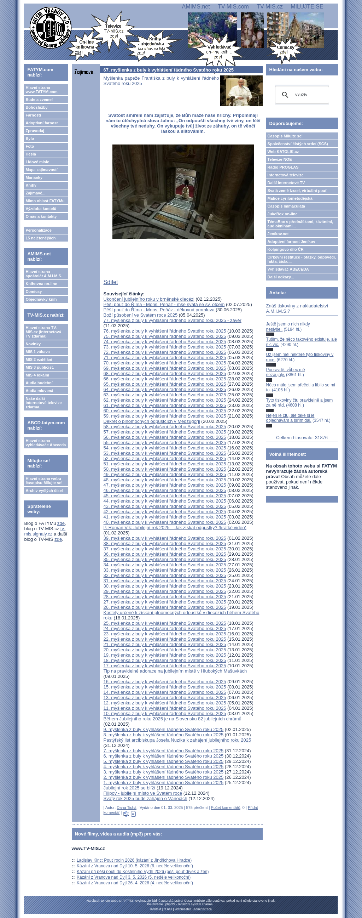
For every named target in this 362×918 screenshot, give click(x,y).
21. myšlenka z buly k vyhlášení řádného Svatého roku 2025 (165, 644)
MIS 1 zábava (37, 352)
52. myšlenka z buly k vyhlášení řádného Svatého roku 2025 (165, 458)
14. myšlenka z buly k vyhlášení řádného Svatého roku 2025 (165, 692)
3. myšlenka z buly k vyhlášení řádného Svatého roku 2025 (164, 772)
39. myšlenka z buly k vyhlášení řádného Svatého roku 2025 (165, 538)
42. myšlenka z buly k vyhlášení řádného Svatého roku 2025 (165, 511)
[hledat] (301, 95)
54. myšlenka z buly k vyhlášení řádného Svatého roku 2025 (165, 447)
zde (61, 523)
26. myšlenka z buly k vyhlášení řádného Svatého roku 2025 (165, 607)
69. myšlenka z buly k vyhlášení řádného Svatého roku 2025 (165, 368)
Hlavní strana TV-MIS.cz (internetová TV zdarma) (43, 331)
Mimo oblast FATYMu (44, 201)
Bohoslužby (36, 107)
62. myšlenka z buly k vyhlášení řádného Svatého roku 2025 (165, 400)
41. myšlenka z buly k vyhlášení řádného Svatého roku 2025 (165, 517)
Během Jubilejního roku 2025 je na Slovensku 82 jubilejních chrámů (172, 718)
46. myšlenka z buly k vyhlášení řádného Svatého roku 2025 (165, 490)
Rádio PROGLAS (283, 167)
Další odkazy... (281, 277)
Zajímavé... (35, 193)
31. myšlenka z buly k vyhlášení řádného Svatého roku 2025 (165, 580)
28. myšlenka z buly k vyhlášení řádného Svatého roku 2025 (165, 596)
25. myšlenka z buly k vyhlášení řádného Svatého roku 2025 (165, 623)
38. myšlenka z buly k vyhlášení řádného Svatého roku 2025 (165, 543)
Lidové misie (37, 162)
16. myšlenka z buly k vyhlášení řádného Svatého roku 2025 (165, 681)
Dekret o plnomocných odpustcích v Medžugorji (152, 421)
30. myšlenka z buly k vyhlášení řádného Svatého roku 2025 (165, 586)
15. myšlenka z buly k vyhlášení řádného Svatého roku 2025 (165, 687)
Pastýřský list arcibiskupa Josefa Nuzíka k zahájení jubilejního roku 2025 (177, 740)
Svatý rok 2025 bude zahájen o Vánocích (145, 798)
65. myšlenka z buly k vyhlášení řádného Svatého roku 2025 (165, 384)
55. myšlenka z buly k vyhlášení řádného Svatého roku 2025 (165, 442)
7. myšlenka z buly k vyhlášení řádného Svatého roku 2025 (164, 750)
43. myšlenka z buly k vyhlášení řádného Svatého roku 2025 (165, 506)
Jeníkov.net (278, 234)
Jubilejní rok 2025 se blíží (130, 787)
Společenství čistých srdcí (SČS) (298, 144)
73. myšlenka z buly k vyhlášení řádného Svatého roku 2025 (165, 347)
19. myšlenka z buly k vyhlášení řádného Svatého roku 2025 (165, 655)
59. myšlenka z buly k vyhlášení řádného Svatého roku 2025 (165, 416)
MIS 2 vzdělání (38, 359)
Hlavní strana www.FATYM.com (41, 89)
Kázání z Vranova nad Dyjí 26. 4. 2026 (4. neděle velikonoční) (135, 882)
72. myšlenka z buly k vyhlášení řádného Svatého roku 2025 (165, 352)
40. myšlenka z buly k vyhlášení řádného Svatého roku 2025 (165, 522)
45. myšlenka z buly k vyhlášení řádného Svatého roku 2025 (165, 495)
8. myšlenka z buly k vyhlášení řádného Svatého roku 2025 (164, 734)
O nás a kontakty (41, 216)
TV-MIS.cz (270, 7)
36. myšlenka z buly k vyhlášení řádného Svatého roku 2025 (165, 554)
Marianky (33, 177)
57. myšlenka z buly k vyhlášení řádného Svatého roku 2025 (165, 432)
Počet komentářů (225, 807)
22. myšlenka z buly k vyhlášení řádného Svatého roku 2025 (165, 639)
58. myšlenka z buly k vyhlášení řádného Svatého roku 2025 (165, 426)
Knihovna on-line (41, 284)
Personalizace (38, 230)
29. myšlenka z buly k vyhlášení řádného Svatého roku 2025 (165, 591)
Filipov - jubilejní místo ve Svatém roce (143, 793)
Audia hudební (38, 383)
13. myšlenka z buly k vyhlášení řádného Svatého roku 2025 (165, 697)
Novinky (33, 344)
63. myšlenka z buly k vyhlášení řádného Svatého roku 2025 (165, 394)
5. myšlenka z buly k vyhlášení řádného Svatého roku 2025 (164, 761)
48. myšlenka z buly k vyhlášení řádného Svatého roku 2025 (165, 479)
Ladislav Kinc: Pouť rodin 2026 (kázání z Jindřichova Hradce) (134, 860)
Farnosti (33, 115)
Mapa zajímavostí (41, 170)
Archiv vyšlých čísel (44, 490)
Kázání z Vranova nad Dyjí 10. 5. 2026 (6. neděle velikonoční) (135, 865)
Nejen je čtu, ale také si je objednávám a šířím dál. (290, 418)
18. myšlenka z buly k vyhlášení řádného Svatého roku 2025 (165, 660)
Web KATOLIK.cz (283, 151)
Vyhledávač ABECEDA (288, 269)
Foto (29, 146)
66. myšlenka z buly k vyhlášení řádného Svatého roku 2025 (165, 378)
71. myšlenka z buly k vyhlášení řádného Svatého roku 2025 (165, 357)
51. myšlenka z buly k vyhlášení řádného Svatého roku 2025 (165, 463)
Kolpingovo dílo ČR (286, 249)
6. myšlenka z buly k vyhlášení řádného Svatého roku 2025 (164, 756)
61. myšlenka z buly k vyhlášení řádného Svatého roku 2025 (165, 405)
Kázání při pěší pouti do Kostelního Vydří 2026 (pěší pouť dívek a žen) (143, 871)
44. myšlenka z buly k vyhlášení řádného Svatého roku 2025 (165, 501)
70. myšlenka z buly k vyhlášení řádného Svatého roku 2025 (165, 363)
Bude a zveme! (39, 99)
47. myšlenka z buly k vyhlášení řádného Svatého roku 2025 (165, 485)
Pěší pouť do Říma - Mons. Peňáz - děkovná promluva (160, 309)
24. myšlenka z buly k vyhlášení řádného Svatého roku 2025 (165, 628)
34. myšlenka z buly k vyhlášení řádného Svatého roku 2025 (165, 564)
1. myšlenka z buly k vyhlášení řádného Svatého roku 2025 (164, 782)
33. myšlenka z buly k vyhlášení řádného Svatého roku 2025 (165, 570)
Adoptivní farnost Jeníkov (291, 241)
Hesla (30, 154)
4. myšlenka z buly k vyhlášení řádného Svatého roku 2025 (164, 766)
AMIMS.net (196, 7)
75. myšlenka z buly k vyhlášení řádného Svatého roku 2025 (165, 336)
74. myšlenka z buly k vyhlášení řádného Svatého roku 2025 (165, 341)
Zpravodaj (34, 131)
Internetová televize (286, 175)
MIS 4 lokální (37, 375)
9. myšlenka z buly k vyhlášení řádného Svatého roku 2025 (164, 729)
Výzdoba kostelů (40, 208)
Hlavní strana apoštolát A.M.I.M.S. (43, 274)
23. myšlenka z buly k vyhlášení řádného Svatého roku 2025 (165, 633)
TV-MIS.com (233, 7)
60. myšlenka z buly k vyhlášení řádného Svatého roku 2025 (165, 410)
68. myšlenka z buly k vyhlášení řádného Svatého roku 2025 (165, 373)
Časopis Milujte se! (285, 136)
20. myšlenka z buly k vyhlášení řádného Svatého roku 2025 (165, 649)
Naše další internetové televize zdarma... (43, 402)
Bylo (29, 138)
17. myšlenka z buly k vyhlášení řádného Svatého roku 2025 (165, 665)
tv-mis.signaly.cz (44, 531)
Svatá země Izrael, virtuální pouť (297, 190)
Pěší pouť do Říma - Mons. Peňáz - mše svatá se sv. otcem (164, 304)
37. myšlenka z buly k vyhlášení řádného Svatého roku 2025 (165, 548)
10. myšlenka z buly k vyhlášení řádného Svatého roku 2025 (165, 713)
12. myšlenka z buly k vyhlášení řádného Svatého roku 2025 (165, 703)
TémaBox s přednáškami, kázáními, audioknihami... (300, 224)
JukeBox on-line (283, 214)
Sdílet (111, 282)
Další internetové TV (286, 183)
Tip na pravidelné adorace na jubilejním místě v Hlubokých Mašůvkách (175, 671)
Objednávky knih (41, 299)
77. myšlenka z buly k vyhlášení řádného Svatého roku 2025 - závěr (172, 320)
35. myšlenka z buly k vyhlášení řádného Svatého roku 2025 (165, 559)
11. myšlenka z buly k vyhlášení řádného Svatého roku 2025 (165, 708)
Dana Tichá (126, 807)
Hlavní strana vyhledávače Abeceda (45, 442)
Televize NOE (280, 159)
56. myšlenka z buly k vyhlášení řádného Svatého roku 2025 (165, 437)
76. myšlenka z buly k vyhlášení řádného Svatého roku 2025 (165, 331)
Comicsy (33, 291)
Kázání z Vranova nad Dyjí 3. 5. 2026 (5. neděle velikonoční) (134, 877)
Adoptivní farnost (41, 123)
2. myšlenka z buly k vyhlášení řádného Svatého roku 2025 (164, 777)
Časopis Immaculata (286, 206)
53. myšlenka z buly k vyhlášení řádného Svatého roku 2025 (165, 453)
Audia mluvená (39, 391)
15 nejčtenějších (40, 238)
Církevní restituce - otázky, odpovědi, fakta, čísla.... (302, 259)
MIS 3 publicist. (39, 367)
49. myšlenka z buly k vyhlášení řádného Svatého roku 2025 (165, 474)
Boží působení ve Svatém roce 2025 (141, 315)
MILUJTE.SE (307, 7)
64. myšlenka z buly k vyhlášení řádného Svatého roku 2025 (165, 389)
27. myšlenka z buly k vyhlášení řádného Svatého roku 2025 (165, 602)
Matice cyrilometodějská (290, 198)
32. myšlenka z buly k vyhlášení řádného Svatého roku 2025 (165, 575)
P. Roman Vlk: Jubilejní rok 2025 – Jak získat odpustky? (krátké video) (175, 527)
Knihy (30, 185)
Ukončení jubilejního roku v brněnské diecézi (149, 299)
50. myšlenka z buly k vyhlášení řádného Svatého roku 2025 (165, 469)
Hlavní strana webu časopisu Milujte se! (44, 480)
